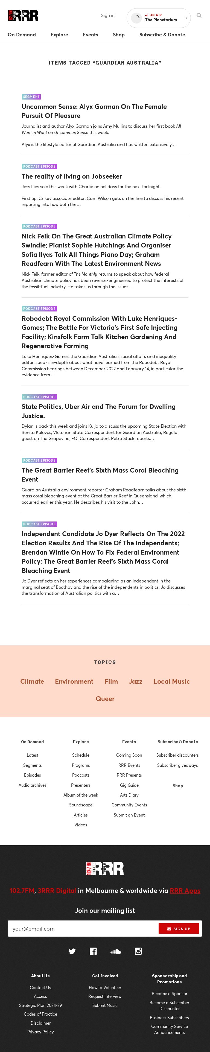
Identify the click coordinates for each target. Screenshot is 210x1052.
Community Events (129, 805)
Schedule (80, 755)
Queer (105, 698)
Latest (32, 755)
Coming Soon (129, 755)
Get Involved (105, 976)
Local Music (171, 681)
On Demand (32, 741)
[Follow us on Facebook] (93, 952)
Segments (32, 765)
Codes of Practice (40, 1014)
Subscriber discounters (177, 755)
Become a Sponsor (169, 993)
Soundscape (80, 805)
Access (40, 996)
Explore (81, 741)
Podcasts (80, 775)
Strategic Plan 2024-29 (40, 1005)
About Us (40, 976)
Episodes (32, 775)
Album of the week (80, 795)
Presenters (81, 785)
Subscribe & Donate (178, 741)
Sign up (178, 928)
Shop (178, 785)
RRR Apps (185, 890)
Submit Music (105, 1005)
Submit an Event (129, 815)
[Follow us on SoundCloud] (115, 952)
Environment (74, 681)
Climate (32, 681)
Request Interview (104, 996)
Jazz (135, 681)
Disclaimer (41, 1023)
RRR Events (129, 765)
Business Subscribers (169, 1017)
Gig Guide (129, 785)
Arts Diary (129, 795)
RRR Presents (129, 775)
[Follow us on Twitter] (72, 952)
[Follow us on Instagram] (138, 952)
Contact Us (40, 987)
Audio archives (32, 785)
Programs (81, 765)
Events (129, 741)
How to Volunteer (105, 987)
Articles (81, 815)
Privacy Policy (40, 1031)
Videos (80, 824)
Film (111, 681)
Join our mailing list (105, 910)
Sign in (108, 15)
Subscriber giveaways (177, 765)
